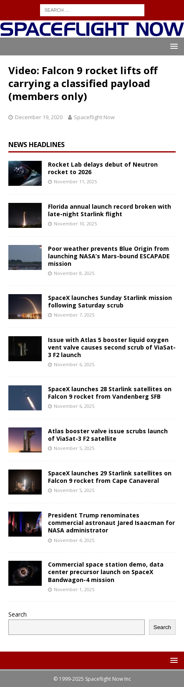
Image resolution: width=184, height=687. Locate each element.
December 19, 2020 (39, 117)
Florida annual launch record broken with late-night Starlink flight (109, 210)
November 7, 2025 (74, 315)
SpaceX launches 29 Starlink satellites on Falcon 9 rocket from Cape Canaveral (109, 477)
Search (17, 614)
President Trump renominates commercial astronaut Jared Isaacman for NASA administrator (111, 522)
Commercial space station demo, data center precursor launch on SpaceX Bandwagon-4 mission (106, 571)
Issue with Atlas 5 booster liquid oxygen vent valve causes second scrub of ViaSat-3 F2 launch (112, 347)
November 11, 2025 (75, 181)
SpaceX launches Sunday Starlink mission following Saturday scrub (110, 301)
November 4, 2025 (74, 540)
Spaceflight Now (94, 117)
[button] (172, 46)
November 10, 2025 (75, 223)
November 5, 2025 (74, 448)
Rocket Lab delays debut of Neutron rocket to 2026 (103, 168)
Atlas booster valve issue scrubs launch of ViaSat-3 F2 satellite (108, 434)
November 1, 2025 (74, 589)
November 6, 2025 (74, 364)
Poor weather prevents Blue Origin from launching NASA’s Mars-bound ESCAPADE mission (109, 256)
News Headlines (36, 144)
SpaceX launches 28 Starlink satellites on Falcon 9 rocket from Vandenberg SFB (109, 392)
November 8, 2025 (74, 273)
